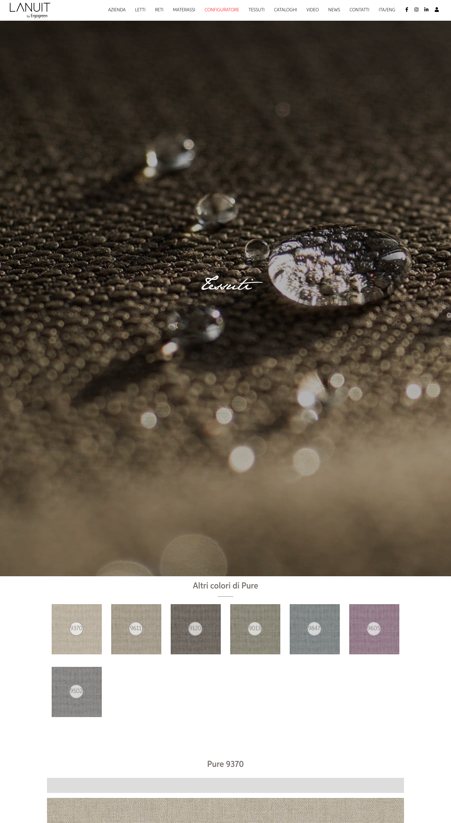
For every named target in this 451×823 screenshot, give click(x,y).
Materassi (184, 10)
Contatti (359, 10)
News (334, 10)
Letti (140, 10)
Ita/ (382, 10)
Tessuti (257, 10)
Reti (159, 10)
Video (312, 10)
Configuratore (222, 10)
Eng (390, 10)
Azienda (117, 10)
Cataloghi (285, 10)
